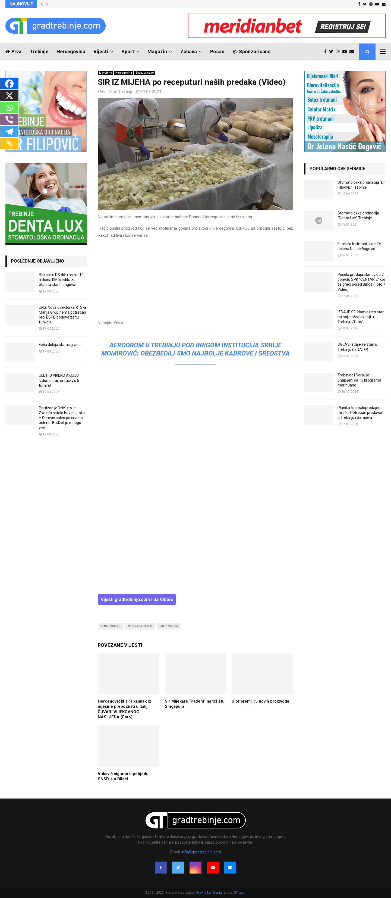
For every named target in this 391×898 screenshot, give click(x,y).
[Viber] (9, 120)
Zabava (188, 51)
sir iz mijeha (168, 626)
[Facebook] (9, 84)
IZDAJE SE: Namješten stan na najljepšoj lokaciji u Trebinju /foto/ (361, 317)
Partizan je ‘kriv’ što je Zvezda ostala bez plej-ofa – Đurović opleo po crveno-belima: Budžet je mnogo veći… (62, 418)
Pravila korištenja (209, 892)
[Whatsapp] (9, 108)
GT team (240, 892)
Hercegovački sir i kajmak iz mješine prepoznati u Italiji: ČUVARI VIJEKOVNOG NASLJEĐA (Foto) (124, 709)
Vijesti (100, 51)
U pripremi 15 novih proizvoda (260, 701)
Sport (127, 51)
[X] (9, 96)
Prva (13, 51)
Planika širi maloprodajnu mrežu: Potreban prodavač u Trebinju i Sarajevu (360, 413)
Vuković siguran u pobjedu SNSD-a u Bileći (123, 776)
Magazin (157, 51)
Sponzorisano (252, 51)
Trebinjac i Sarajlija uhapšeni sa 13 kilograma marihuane (359, 380)
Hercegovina (70, 51)
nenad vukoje (110, 626)
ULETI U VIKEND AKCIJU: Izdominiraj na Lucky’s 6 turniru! (59, 380)
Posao (217, 51)
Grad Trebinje (121, 91)
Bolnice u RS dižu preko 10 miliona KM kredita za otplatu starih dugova (61, 280)
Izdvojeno (105, 72)
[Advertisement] (195, 282)
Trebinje (39, 51)
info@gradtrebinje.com (201, 852)
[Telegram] (9, 132)
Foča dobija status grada (60, 344)
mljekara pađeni (140, 626)
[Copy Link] (9, 143)
